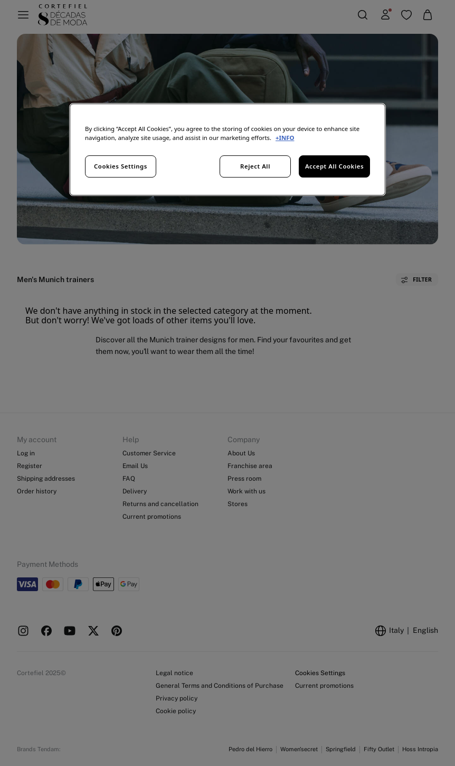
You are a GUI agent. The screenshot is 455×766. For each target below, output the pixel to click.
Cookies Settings (120, 166)
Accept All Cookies (334, 166)
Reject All (255, 166)
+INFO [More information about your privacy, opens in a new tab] (285, 138)
